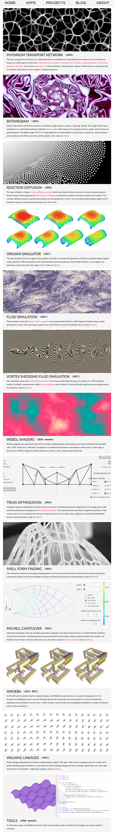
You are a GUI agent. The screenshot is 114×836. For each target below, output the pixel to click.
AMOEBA (14, 691)
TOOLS (12, 821)
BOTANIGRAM (18, 121)
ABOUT (102, 3)
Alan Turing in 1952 (43, 195)
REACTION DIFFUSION (24, 187)
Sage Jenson (40, 66)
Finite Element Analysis (46, 510)
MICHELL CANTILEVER (24, 628)
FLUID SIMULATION (22, 317)
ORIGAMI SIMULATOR (24, 254)
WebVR (42, 265)
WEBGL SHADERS (20, 439)
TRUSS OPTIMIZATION (24, 502)
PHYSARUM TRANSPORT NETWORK (35, 55)
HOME (10, 3)
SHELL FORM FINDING (24, 569)
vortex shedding (47, 384)
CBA (99, 696)
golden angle (51, 129)
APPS (31, 3)
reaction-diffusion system (40, 192)
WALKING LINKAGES (23, 758)
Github (66, 136)
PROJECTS (55, 3)
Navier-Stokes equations (39, 321)
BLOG (81, 3)
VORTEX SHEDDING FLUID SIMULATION (38, 376)
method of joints (71, 639)
